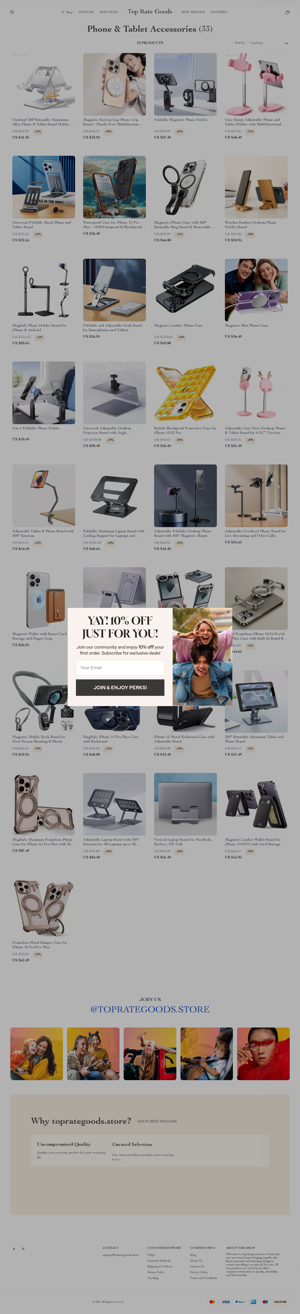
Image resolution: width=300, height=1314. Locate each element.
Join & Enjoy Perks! (120, 687)
